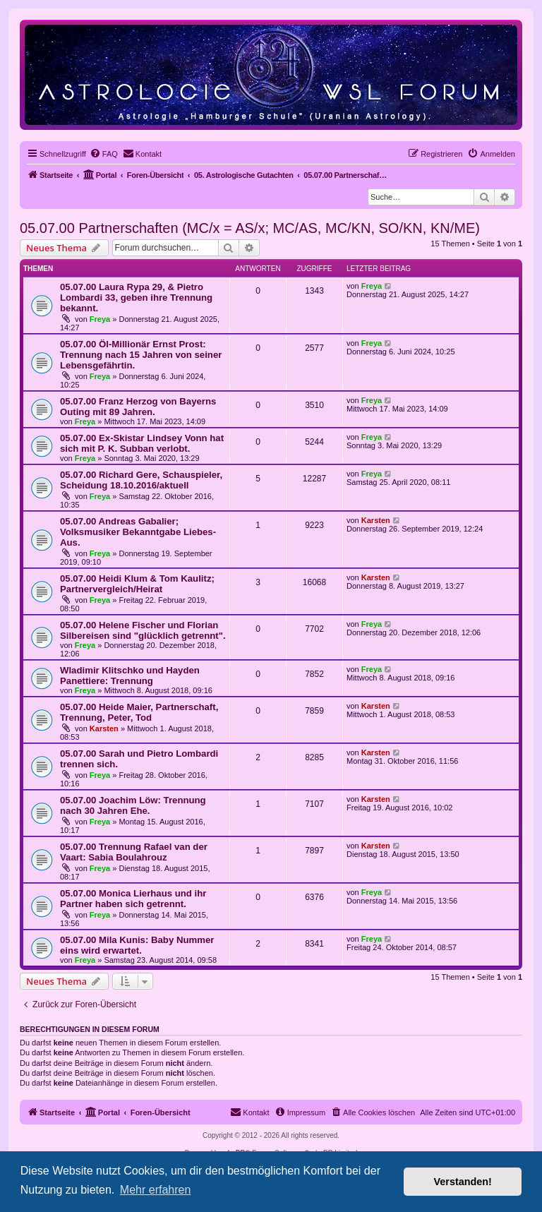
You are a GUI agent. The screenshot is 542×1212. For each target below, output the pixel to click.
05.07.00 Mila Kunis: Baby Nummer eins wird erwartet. (137, 945)
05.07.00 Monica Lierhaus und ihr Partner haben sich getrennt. (133, 898)
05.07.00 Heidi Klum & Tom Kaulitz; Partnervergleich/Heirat (137, 583)
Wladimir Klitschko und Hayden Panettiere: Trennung (130, 675)
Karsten (375, 520)
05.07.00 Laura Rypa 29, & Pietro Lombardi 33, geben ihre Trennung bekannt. (136, 297)
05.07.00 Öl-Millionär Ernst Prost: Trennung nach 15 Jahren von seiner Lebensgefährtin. (141, 355)
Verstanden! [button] (463, 1181)
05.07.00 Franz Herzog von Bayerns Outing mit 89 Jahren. (138, 406)
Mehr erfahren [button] (155, 1190)
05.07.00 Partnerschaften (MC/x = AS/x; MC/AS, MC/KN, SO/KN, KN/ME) (250, 228)
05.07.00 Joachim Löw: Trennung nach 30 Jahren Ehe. (133, 805)
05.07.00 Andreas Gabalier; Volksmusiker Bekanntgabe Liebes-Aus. (138, 532)
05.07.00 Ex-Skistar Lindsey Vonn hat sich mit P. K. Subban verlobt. (142, 443)
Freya (100, 319)
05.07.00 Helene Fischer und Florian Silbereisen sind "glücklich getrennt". (143, 630)
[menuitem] (104, 153)
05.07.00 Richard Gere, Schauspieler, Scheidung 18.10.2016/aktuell (141, 480)
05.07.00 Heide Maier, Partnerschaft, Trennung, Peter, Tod (139, 712)
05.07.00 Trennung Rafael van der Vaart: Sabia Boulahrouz (133, 852)
